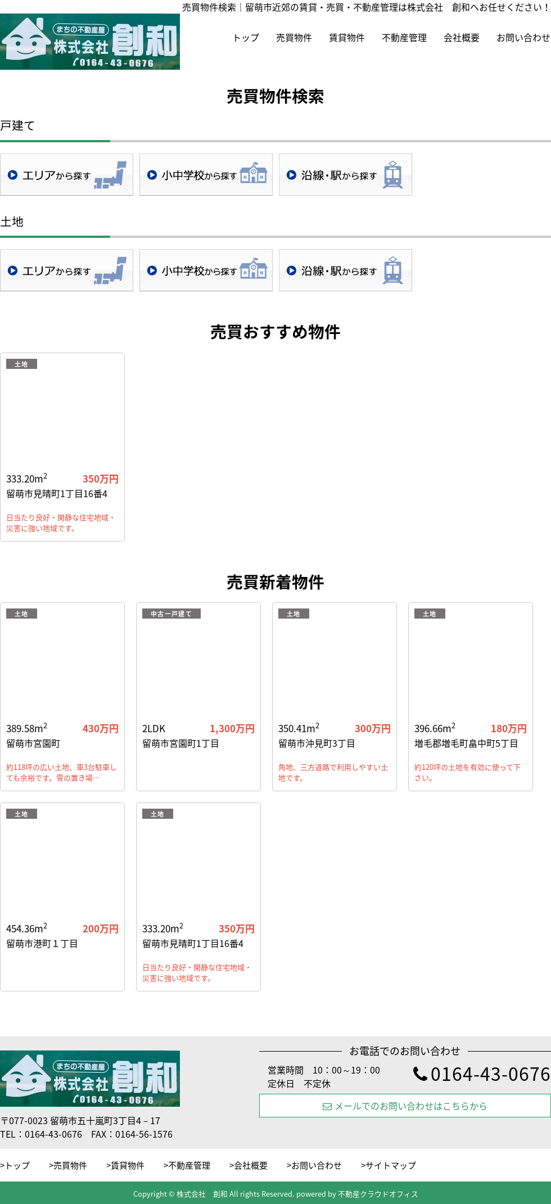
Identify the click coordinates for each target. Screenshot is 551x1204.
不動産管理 (404, 37)
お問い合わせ (523, 37)
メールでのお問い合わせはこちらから (405, 1105)
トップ (245, 37)
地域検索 (66, 175)
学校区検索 (206, 175)
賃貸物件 (347, 37)
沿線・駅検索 (345, 175)
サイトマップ (390, 1165)
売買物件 (294, 37)
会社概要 (462, 37)
